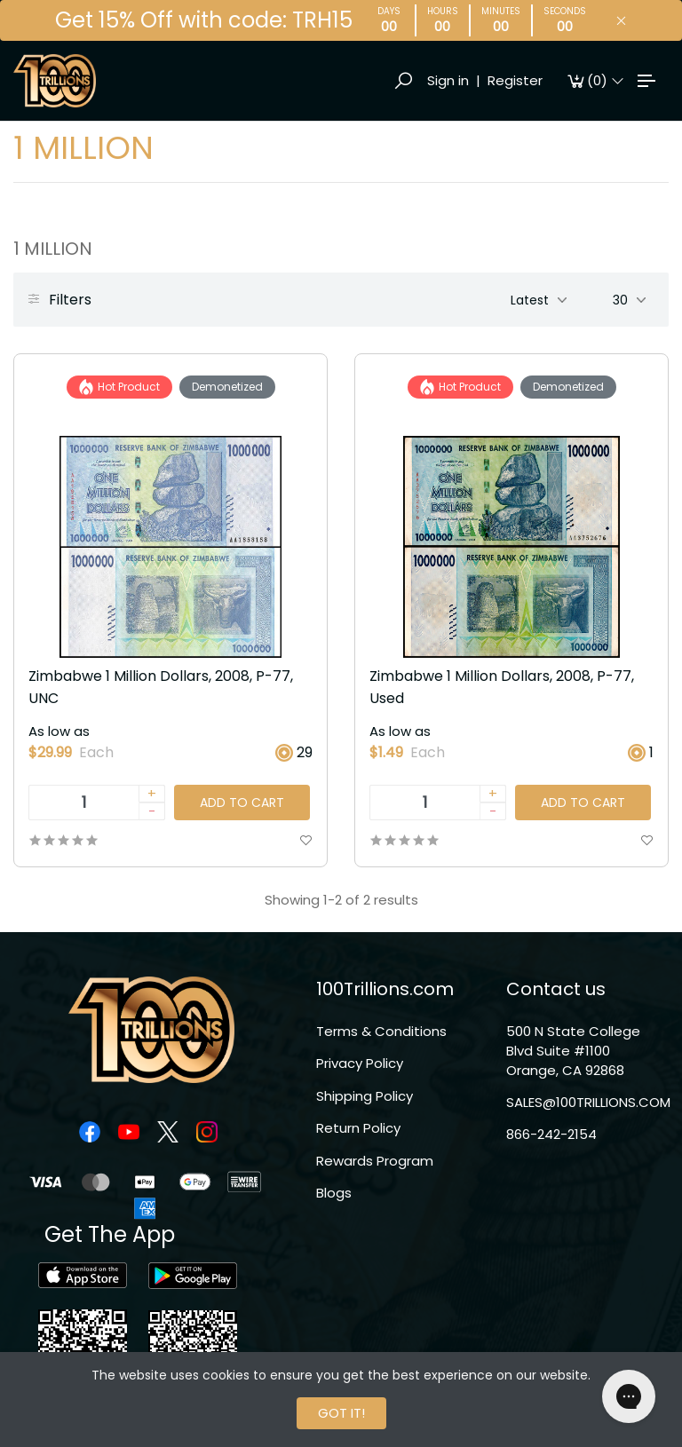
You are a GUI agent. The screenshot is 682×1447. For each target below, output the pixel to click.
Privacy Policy (359, 1063)
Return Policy (358, 1128)
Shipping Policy (364, 1096)
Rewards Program (374, 1160)
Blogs (334, 1192)
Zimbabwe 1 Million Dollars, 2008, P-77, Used (501, 687)
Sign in (448, 80)
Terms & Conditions (381, 1031)
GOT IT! (341, 1413)
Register (515, 80)
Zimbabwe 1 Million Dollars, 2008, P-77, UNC (160, 687)
